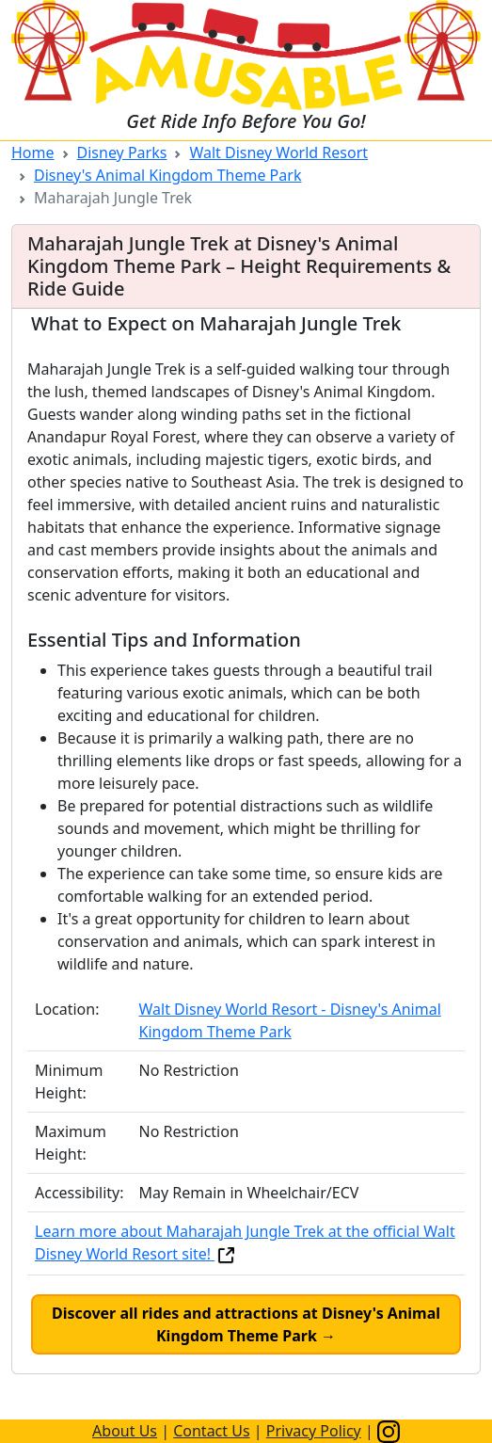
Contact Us (211, 1430)
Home (33, 152)
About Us (124, 1430)
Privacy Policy (313, 1430)
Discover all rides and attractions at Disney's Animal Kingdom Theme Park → (246, 1324)
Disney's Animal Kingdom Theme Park (167, 175)
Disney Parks (122, 152)
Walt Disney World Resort (278, 152)
